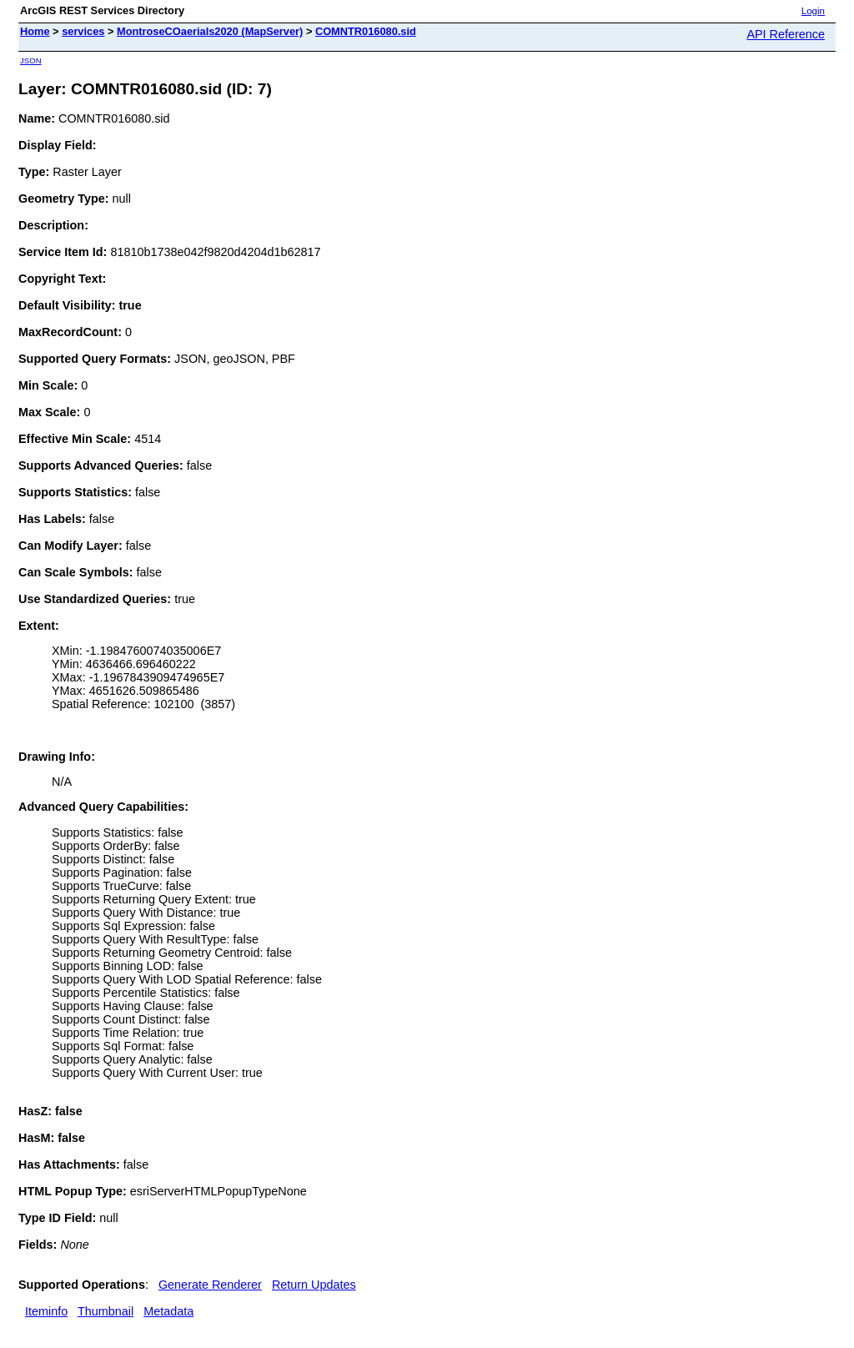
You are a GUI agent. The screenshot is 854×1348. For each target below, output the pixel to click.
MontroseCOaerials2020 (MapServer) (210, 31)
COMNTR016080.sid (365, 31)
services (83, 31)
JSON (31, 60)
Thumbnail (105, 1311)
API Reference (785, 34)
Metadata (168, 1311)
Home (35, 31)
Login (813, 11)
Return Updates (314, 1284)
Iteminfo (46, 1311)
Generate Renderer (210, 1284)
